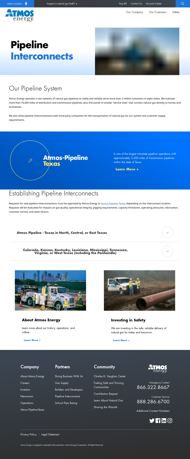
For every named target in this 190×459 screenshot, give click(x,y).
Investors (25, 389)
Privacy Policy (28, 434)
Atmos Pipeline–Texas (113, 203)
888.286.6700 (153, 402)
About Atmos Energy (32, 376)
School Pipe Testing (66, 403)
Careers (24, 383)
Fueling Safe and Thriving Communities (109, 385)
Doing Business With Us (69, 376)
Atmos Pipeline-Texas (32, 409)
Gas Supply (61, 383)
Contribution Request (106, 394)
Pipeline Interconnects (67, 396)
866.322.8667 (153, 387)
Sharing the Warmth (105, 407)
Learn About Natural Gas (108, 400)
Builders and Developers (69, 389)
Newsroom (26, 396)
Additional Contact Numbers (153, 411)
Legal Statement (50, 434)
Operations (26, 403)
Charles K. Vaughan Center (110, 376)
